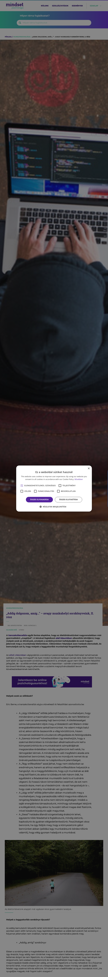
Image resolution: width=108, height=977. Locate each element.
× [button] (89, 468)
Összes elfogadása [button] (39, 499)
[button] (54, 506)
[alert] (54, 488)
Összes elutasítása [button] (68, 499)
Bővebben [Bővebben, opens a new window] (79, 479)
